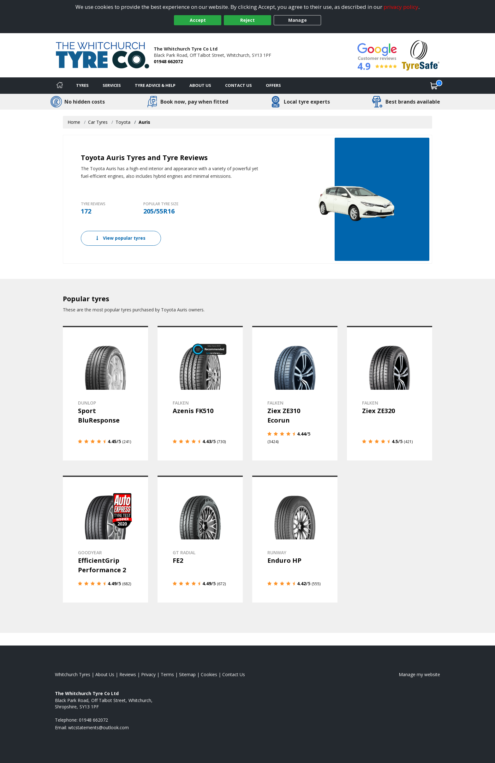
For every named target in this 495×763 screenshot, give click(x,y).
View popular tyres (121, 238)
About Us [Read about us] (104, 674)
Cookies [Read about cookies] (209, 674)
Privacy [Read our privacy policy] (148, 674)
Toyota (123, 122)
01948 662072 (168, 61)
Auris (144, 122)
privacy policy (401, 6)
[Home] (59, 85)
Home (74, 122)
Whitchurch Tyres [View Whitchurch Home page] (72, 674)
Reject (247, 20)
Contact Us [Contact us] (238, 85)
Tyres (82, 85)
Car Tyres (98, 122)
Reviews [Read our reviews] (127, 674)
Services (112, 85)
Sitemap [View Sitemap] (187, 674)
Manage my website (419, 674)
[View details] (105, 393)
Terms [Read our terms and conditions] (167, 674)
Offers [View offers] (273, 85)
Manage (297, 20)
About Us (200, 85)
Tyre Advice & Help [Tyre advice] (155, 85)
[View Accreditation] (420, 55)
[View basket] (434, 85)
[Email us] (98, 727)
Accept (198, 20)
